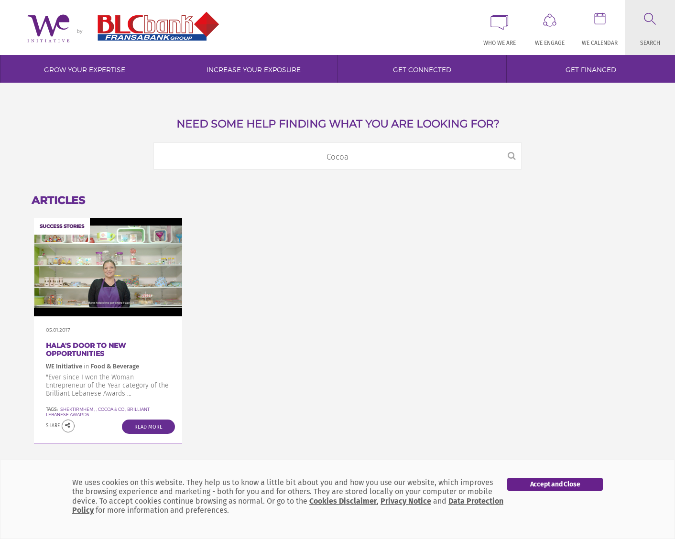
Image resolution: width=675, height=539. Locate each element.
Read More (148, 427)
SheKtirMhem (76, 409)
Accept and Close (555, 484)
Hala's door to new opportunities (86, 349)
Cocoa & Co (111, 409)
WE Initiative (64, 366)
